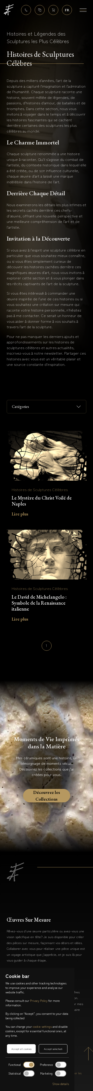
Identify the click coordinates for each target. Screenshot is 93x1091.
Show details (60, 1084)
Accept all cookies (21, 1049)
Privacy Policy (39, 1000)
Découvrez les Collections (47, 795)
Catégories (20, 406)
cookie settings (42, 1026)
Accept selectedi (53, 1049)
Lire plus (20, 514)
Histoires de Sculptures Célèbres (40, 489)
